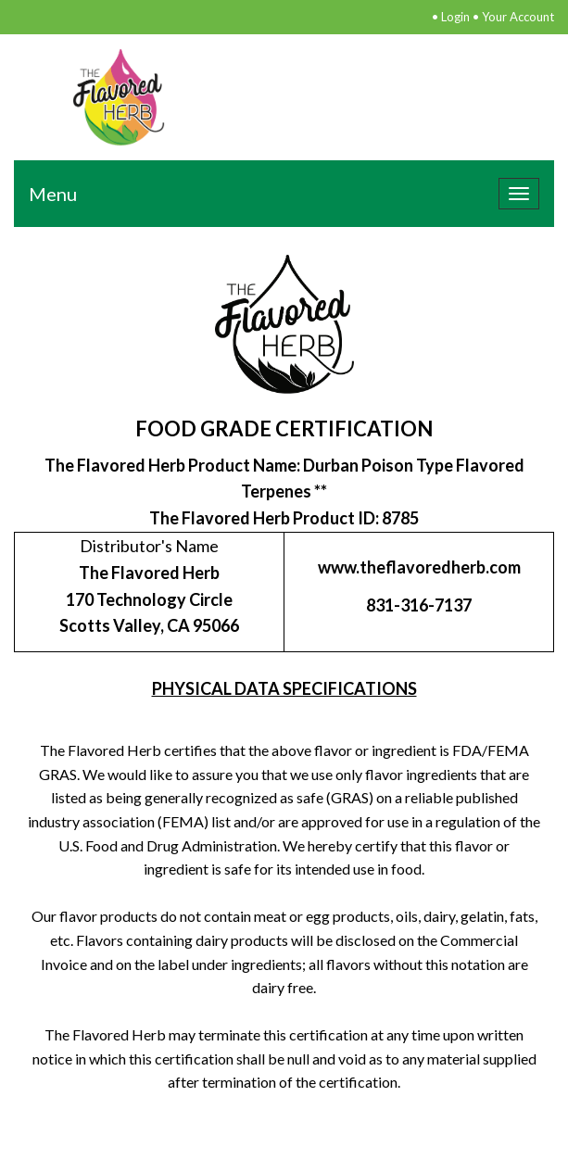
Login (455, 16)
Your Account (518, 16)
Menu (53, 194)
